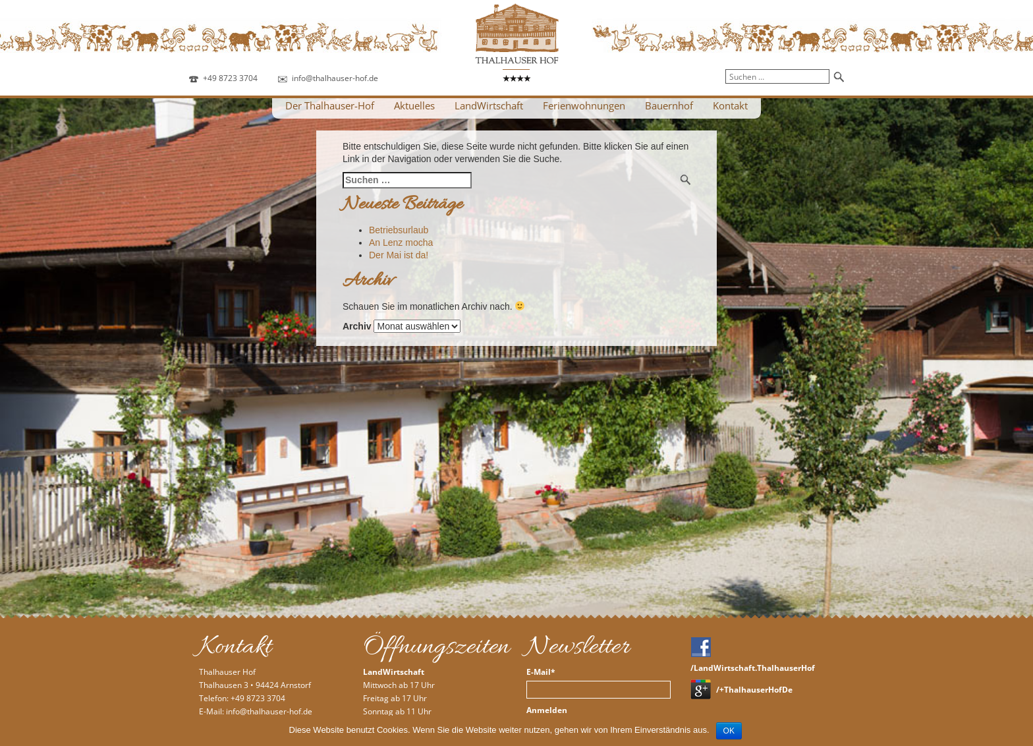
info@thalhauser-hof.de (335, 78)
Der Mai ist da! (398, 255)
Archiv (357, 326)
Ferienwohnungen (584, 105)
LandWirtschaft (489, 105)
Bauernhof (669, 105)
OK (729, 730)
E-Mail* (540, 672)
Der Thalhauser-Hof (329, 105)
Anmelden (546, 710)
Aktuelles (414, 105)
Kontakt (730, 105)
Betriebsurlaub (398, 230)
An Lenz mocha (401, 242)
